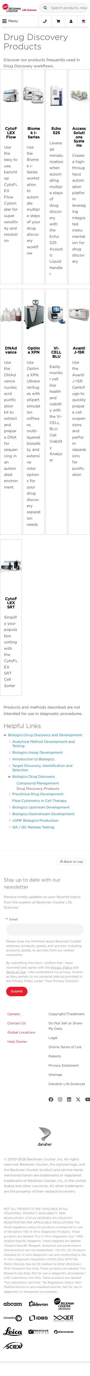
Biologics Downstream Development (43, 814)
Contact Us (16, 1023)
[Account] (71, 21)
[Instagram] (60, 1100)
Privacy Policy (61, 967)
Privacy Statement (64, 1065)
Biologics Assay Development (37, 752)
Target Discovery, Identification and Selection (42, 768)
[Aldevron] (38, 1305)
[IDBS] (38, 1319)
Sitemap (55, 1075)
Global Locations (21, 1032)
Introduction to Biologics (33, 759)
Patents (55, 1056)
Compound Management (38, 783)
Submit (17, 991)
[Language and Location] (83, 21)
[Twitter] (78, 1100)
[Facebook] (51, 1100)
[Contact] (45, 21)
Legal (53, 1038)
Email (12, 919)
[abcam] (12, 1304)
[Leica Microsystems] (12, 1332)
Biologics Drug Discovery (33, 776)
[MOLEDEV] (38, 1332)
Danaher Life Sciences (67, 1084)
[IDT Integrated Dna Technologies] (64, 1319)
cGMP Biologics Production (35, 820)
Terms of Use (16, 972)
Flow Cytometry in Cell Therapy (39, 801)
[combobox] (63, 8)
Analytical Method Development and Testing (43, 743)
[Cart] (58, 21)
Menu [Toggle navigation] (10, 21)
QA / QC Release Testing (33, 827)
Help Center (17, 1041)
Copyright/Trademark (67, 1014)
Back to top (71, 861)
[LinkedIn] (69, 1100)
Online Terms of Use (65, 1047)
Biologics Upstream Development (41, 807)
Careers (13, 1014)
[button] (45, 8)
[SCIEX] (12, 1347)
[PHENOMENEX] (64, 1332)
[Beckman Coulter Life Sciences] (64, 1305)
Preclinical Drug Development (37, 794)
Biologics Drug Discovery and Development (45, 735)
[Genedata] (12, 1319)
